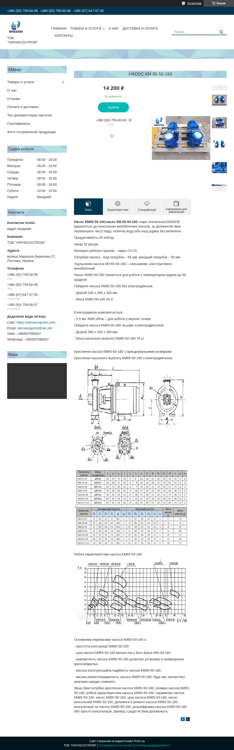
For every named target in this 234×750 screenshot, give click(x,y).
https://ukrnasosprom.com (36, 322)
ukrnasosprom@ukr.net (34, 328)
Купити (113, 107)
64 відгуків (194, 3)
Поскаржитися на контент (116, 745)
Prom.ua (139, 741)
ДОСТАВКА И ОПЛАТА (140, 28)
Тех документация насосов (29, 115)
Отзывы (13, 99)
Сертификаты (18, 123)
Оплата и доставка (22, 107)
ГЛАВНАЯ (58, 28)
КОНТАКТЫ (64, 36)
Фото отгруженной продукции (31, 132)
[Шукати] (221, 32)
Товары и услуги (20, 82)
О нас (12, 90)
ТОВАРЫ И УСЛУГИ (85, 28)
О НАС (113, 28)
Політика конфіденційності (152, 745)
